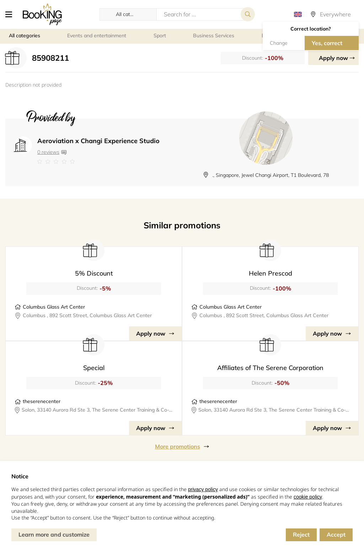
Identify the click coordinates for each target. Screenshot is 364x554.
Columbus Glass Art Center (54, 307)
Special (94, 368)
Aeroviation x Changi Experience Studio (98, 141)
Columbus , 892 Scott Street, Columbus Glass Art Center (87, 315)
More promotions (177, 446)
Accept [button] (336, 534)
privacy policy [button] (203, 489)
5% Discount (94, 273)
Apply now (333, 57)
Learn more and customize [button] (54, 534)
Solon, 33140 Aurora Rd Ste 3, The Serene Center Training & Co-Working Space (97, 410)
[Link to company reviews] (98, 161)
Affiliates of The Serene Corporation (270, 368)
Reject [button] (301, 534)
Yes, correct (327, 43)
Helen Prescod (270, 273)
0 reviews (48, 152)
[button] (11, 14)
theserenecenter (41, 401)
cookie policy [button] (308, 497)
